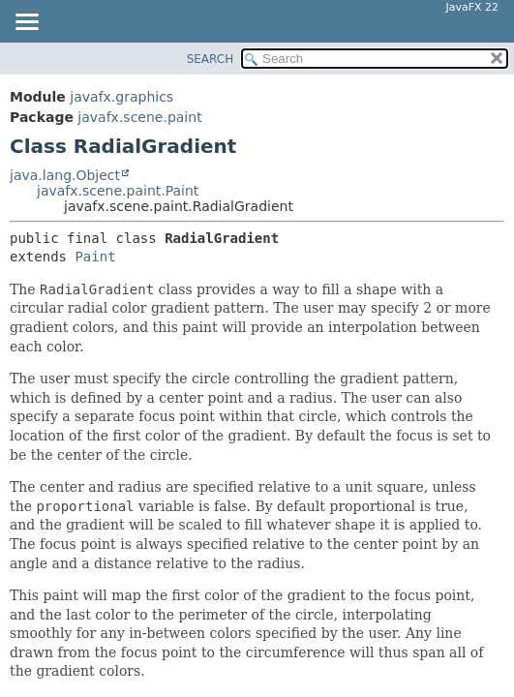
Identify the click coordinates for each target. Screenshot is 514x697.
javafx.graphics (121, 97)
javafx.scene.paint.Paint (117, 190)
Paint (95, 256)
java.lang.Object (65, 175)
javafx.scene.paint (139, 117)
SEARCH (210, 59)
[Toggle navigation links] (26, 23)
